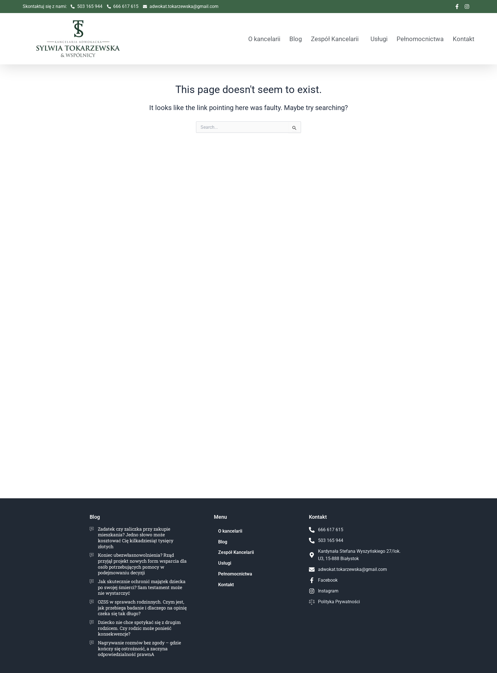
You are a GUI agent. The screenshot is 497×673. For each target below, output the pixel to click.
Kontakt (463, 39)
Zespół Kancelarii (335, 39)
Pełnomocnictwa (420, 39)
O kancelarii (264, 39)
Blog (295, 39)
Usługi (379, 39)
